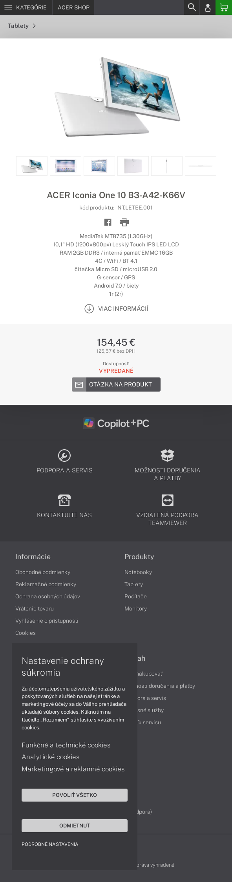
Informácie (33, 556)
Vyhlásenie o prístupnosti (47, 621)
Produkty (139, 556)
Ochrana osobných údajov (47, 596)
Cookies (25, 633)
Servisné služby (144, 710)
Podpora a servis (145, 698)
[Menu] (26, 7)
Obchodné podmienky (42, 572)
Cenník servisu (142, 722)
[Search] (191, 7)
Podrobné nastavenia (50, 844)
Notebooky (138, 572)
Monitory (135, 608)
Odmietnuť (74, 825)
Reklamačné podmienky (45, 584)
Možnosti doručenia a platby (159, 686)
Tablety (21, 25)
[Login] (208, 7)
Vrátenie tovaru (34, 608)
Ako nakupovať (143, 674)
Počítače (135, 596)
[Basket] (224, 7)
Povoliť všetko (74, 795)
